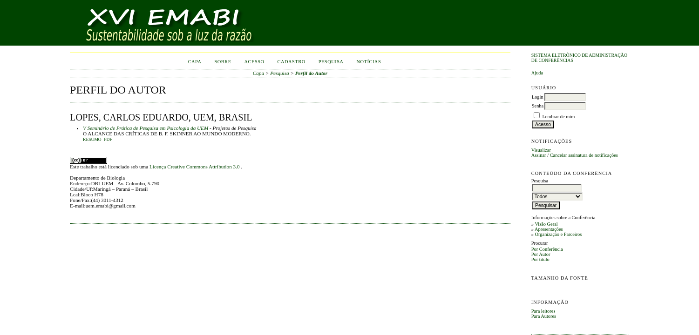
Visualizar (541, 150)
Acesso (254, 61)
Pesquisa (331, 61)
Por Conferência (547, 249)
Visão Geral (546, 224)
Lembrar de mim (558, 116)
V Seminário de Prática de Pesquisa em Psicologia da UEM (145, 128)
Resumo (92, 139)
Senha (537, 105)
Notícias (369, 61)
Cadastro (291, 61)
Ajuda (537, 72)
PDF (108, 139)
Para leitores (543, 311)
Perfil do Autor (311, 73)
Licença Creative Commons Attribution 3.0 (195, 166)
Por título (540, 259)
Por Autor (540, 254)
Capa (195, 61)
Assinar (538, 155)
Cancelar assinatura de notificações (584, 155)
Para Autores (543, 316)
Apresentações (549, 229)
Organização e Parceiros (558, 234)
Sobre (222, 61)
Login (537, 97)
